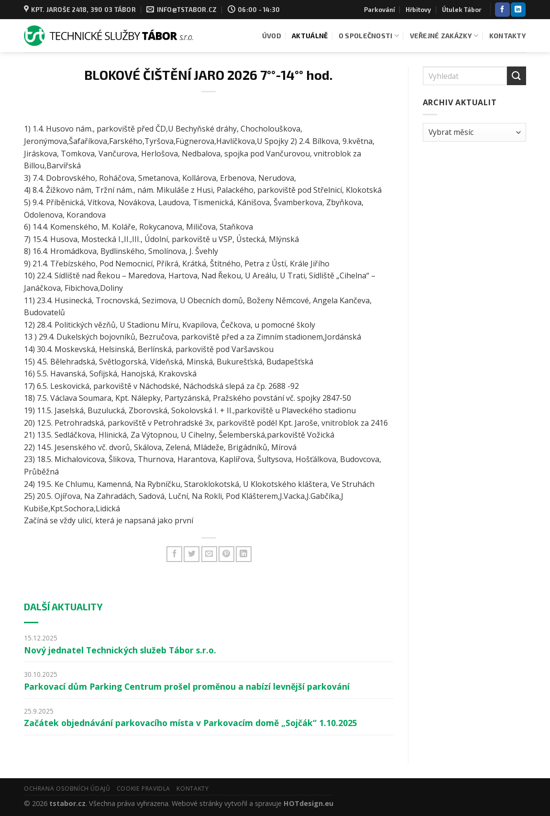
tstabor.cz (67, 803)
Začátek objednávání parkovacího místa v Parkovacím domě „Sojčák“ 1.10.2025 (190, 722)
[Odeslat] (516, 75)
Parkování (379, 9)
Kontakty (507, 36)
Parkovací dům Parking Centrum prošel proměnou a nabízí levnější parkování (187, 686)
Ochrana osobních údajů (67, 788)
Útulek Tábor (462, 9)
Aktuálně (310, 36)
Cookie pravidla (143, 788)
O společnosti (369, 35)
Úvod (271, 36)
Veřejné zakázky (444, 35)
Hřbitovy (418, 9)
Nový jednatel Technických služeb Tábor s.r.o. (120, 650)
